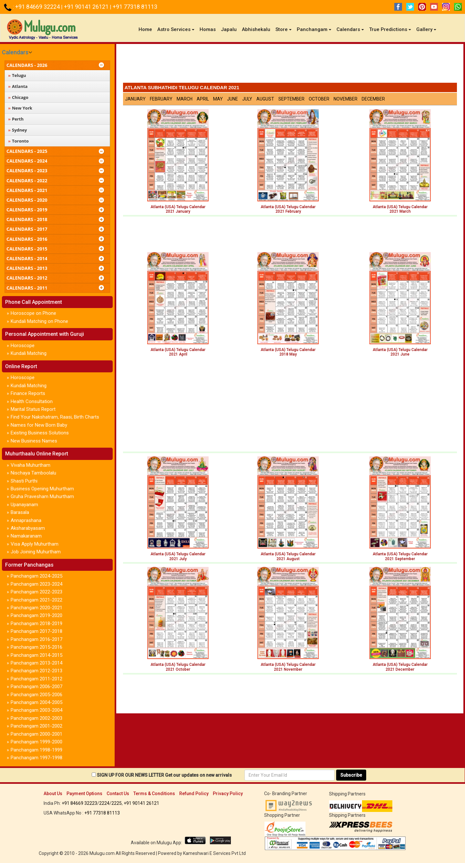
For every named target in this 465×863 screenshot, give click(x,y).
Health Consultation (32, 401)
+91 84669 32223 (79, 803)
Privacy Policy (228, 793)
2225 (116, 803)
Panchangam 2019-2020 (36, 615)
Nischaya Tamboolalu (33, 473)
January (135, 98)
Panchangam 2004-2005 (36, 702)
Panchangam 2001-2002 (36, 726)
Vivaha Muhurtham (30, 465)
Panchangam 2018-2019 (36, 623)
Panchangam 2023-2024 (36, 584)
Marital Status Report (33, 409)
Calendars (15, 52)
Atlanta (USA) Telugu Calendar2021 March (400, 209)
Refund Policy (194, 793)
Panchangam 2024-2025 (36, 576)
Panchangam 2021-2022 (36, 600)
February (161, 98)
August (265, 98)
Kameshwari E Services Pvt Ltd (214, 853)
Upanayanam (24, 504)
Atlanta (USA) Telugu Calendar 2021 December (400, 666)
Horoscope (23, 345)
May (218, 98)
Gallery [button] (426, 29)
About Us (53, 793)
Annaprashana (26, 520)
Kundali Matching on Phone (39, 321)
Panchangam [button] (314, 29)
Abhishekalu (256, 29)
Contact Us (118, 793)
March (184, 98)
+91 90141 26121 (87, 6)
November (345, 98)
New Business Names (34, 441)
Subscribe (351, 775)
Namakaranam (26, 536)
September (291, 98)
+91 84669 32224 (38, 6)
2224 (104, 803)
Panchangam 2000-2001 (36, 734)
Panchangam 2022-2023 (36, 592)
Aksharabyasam (28, 528)
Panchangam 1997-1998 (36, 758)
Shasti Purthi (24, 481)
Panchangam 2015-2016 (36, 647)
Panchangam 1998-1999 (36, 750)
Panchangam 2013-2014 (36, 663)
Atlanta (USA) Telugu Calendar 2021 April (177, 352)
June (232, 98)
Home (147, 29)
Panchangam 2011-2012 (36, 679)
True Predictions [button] (390, 29)
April (203, 98)
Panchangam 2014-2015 (36, 655)
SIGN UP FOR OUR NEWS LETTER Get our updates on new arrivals (164, 775)
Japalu (229, 29)
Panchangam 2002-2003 (36, 718)
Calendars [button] (350, 29)
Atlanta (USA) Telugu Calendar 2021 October (177, 666)
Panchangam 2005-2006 (36, 695)
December (373, 98)
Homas (208, 29)
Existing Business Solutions (40, 433)
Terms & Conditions (154, 793)
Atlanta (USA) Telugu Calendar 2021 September (400, 556)
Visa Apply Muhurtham (34, 544)
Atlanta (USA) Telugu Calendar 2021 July (177, 556)
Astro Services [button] (175, 29)
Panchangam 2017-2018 (36, 631)
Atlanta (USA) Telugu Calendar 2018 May (288, 352)
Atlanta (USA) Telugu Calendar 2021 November (288, 666)
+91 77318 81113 (135, 6)
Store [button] (283, 29)
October (319, 98)
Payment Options (84, 793)
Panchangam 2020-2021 (36, 608)
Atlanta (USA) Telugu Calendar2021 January (177, 209)
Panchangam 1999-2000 (36, 742)
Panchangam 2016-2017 (36, 639)
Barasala (20, 512)
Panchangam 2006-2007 (36, 686)
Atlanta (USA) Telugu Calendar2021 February (288, 209)
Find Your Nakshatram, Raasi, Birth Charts (55, 417)
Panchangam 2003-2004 (36, 710)
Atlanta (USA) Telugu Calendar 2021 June (400, 352)
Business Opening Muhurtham (42, 489)
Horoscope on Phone (33, 313)
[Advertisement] (290, 65)
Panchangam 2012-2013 (36, 671)
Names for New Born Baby (39, 425)
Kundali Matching (28, 353)
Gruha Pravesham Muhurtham (42, 496)
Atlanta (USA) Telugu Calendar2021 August (288, 556)
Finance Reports (28, 393)
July (247, 98)
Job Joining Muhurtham (36, 552)
